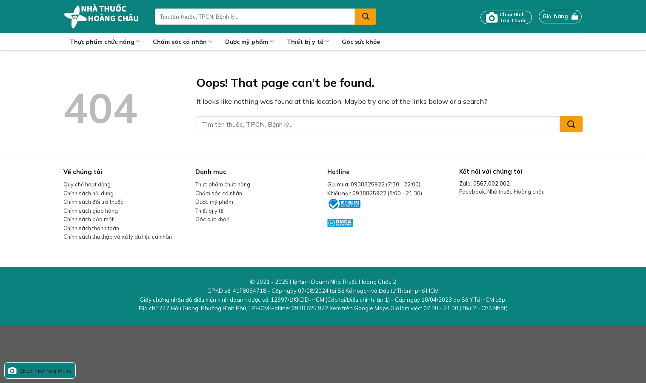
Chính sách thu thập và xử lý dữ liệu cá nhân (117, 236)
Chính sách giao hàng (90, 210)
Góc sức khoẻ (212, 219)
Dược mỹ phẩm (249, 41)
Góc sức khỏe (361, 42)
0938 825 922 (310, 308)
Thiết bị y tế (308, 41)
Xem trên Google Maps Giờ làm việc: (418, 308)
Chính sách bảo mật (88, 219)
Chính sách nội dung (88, 193)
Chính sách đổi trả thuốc (93, 201)
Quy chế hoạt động (87, 184)
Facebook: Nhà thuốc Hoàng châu (502, 191)
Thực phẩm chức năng (105, 41)
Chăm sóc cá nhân (182, 41)
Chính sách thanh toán (91, 228)
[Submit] (365, 17)
